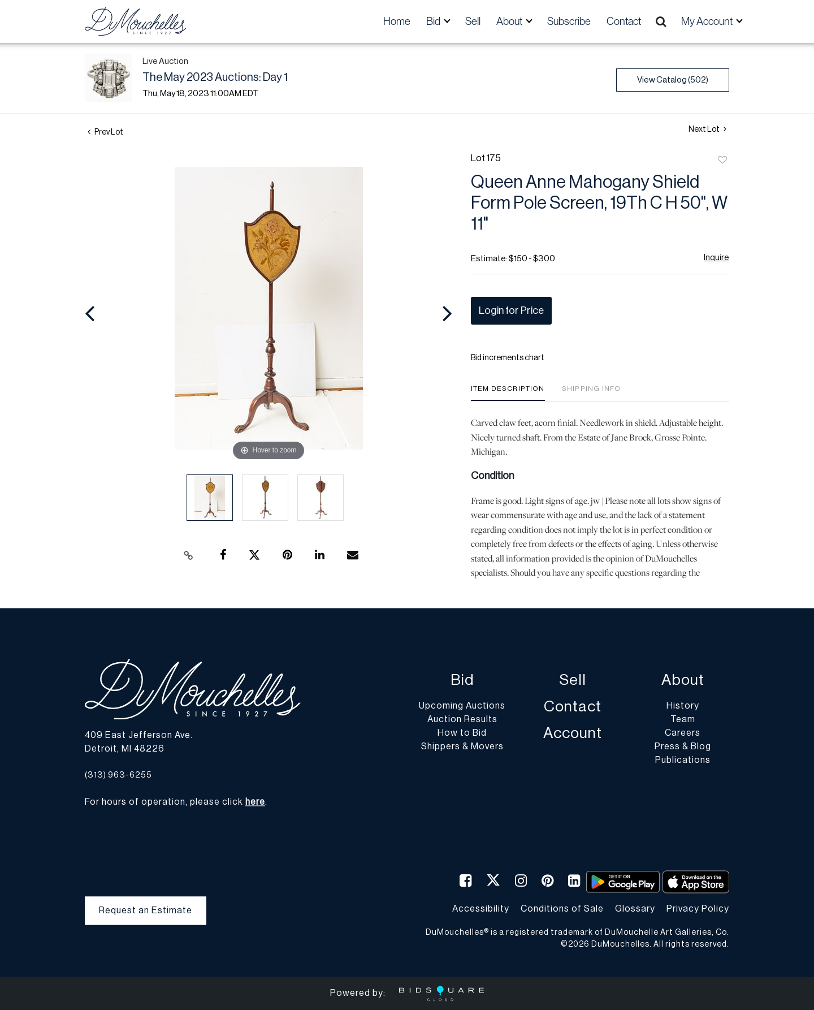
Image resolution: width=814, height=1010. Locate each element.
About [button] (510, 21)
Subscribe (569, 21)
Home (396, 21)
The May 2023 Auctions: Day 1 (215, 77)
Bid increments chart (507, 358)
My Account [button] (707, 21)
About (682, 680)
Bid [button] (434, 21)
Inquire (716, 257)
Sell (472, 21)
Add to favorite (722, 160)
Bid (462, 680)
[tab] (508, 393)
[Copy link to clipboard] (189, 555)
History (682, 706)
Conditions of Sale (562, 908)
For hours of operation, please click (175, 802)
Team (682, 719)
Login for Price (511, 310)
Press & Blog (683, 747)
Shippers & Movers (462, 747)
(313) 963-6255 (118, 775)
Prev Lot (105, 132)
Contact (624, 21)
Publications (683, 760)
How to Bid (462, 733)
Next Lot (707, 129)
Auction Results (462, 719)
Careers (682, 733)
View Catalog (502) (672, 80)
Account (572, 733)
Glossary (635, 908)
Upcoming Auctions (462, 706)
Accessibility (480, 908)
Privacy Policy (697, 908)
